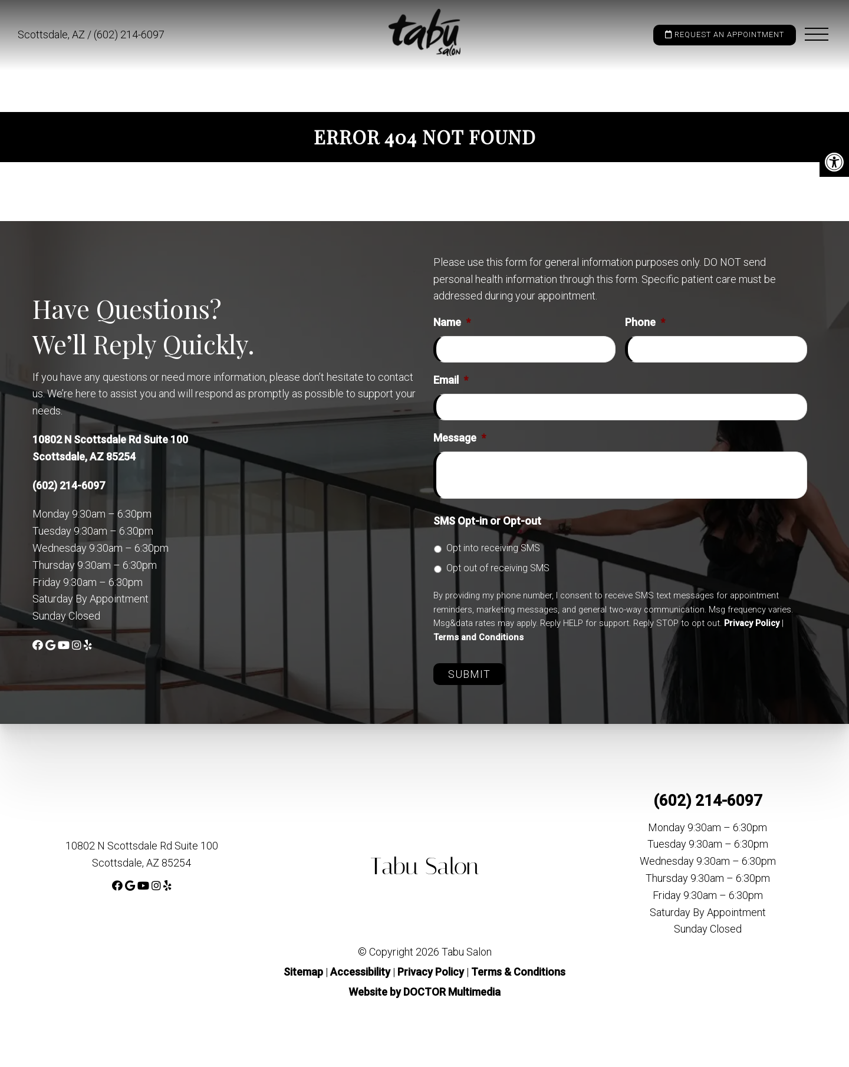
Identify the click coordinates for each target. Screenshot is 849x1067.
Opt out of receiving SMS (497, 568)
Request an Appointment (724, 34)
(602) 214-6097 (129, 34)
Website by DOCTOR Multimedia (424, 992)
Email (450, 380)
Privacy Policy (751, 623)
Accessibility (360, 972)
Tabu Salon (424, 866)
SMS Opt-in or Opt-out (487, 521)
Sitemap (303, 972)
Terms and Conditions (478, 637)
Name (451, 322)
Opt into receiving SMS (493, 548)
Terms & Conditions (518, 972)
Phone (645, 322)
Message (459, 438)
